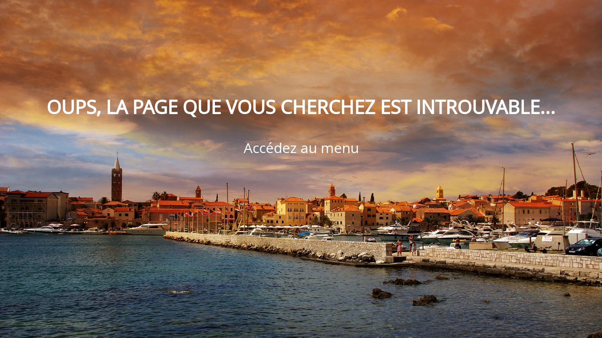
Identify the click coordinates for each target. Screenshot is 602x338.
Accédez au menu (301, 147)
